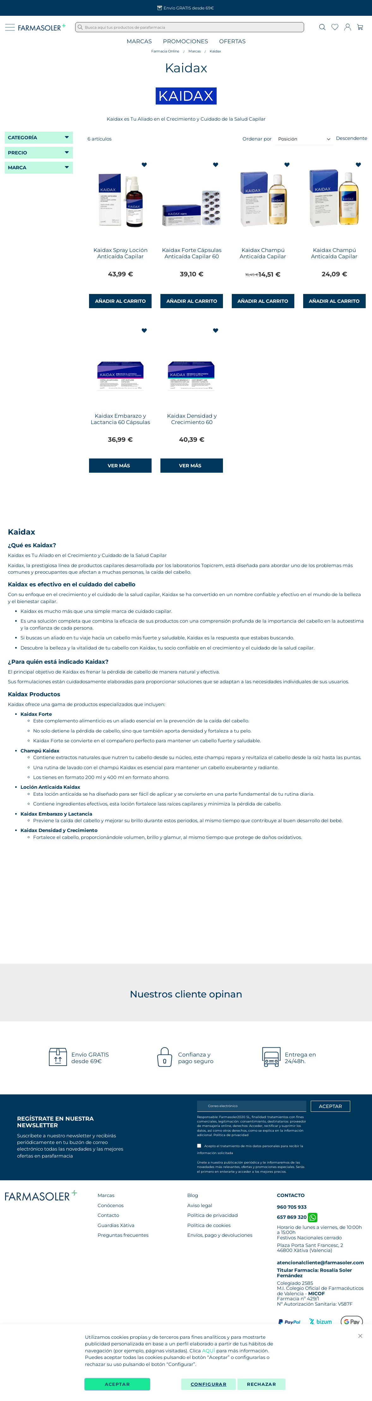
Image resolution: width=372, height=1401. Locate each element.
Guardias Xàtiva (116, 1225)
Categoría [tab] (22, 138)
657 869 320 (297, 1217)
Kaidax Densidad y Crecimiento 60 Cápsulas (192, 422)
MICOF (316, 1293)
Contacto (108, 1215)
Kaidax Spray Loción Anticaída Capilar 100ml (120, 256)
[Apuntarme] (330, 1106)
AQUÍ (208, 1351)
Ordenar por (257, 139)
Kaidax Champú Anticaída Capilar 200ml (263, 256)
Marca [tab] (17, 168)
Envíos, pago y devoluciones (219, 1235)
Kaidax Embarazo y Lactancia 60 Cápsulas (120, 419)
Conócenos (110, 1205)
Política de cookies (209, 1225)
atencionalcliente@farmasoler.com (320, 1263)
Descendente (351, 138)
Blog (192, 1195)
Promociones (185, 42)
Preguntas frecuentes (123, 1235)
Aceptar (117, 1384)
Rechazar (261, 1384)
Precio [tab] (17, 153)
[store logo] (42, 27)
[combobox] (189, 27)
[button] (144, 165)
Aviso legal (199, 1205)
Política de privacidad (231, 1135)
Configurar (209, 1384)
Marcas (139, 42)
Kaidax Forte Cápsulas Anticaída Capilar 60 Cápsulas (191, 256)
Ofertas (232, 42)
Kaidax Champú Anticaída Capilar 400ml (334, 256)
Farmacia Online (165, 51)
